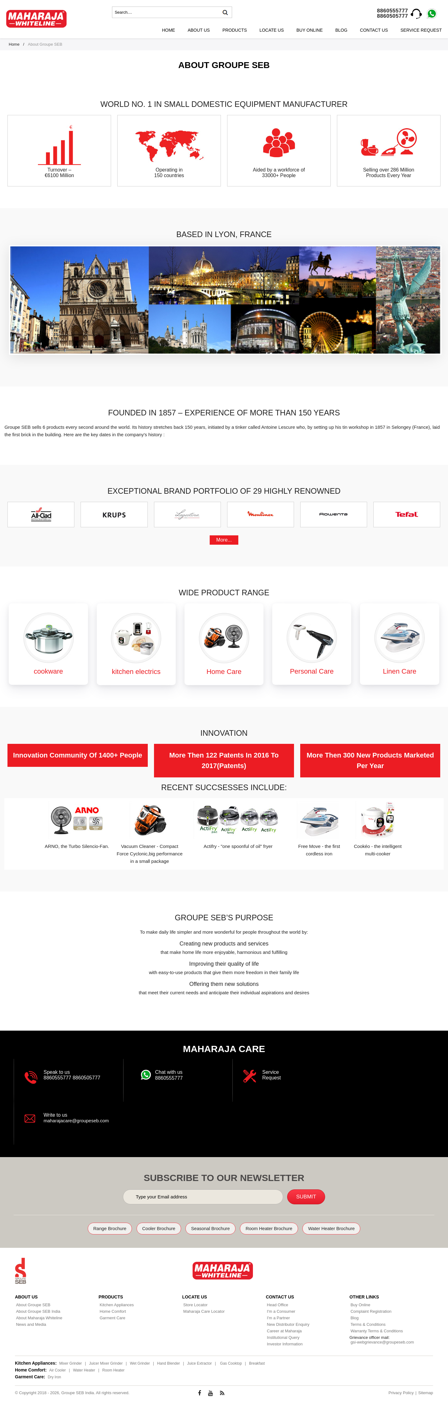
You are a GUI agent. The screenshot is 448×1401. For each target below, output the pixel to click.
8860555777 (392, 11)
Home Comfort (112, 1310)
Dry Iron (54, 1376)
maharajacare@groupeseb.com (78, 1120)
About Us (199, 30)
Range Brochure (95, 1228)
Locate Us (271, 30)
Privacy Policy (401, 1392)
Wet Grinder (140, 1363)
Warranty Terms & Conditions (375, 1330)
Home (168, 30)
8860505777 (392, 16)
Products (234, 30)
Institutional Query (282, 1337)
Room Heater (113, 1369)
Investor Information (283, 1343)
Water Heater (84, 1369)
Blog (341, 30)
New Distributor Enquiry (287, 1323)
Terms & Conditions (367, 1323)
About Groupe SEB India (37, 1310)
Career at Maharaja (283, 1330)
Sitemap (425, 1392)
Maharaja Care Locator (203, 1310)
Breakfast (257, 1363)
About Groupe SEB (32, 1304)
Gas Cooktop (231, 1363)
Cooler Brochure (151, 1228)
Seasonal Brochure (209, 1228)
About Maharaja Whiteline (38, 1317)
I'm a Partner (277, 1317)
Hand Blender (168, 1363)
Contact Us (374, 30)
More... (224, 540)
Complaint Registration (369, 1310)
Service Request (421, 30)
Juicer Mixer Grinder (106, 1363)
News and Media (30, 1323)
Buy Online (309, 30)
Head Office (276, 1304)
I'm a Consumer (280, 1310)
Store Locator (194, 1304)
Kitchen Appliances (116, 1304)
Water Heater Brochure (345, 1228)
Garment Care (111, 1317)
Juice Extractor (199, 1363)
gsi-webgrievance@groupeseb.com (381, 1341)
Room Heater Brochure (275, 1228)
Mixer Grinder (70, 1363)
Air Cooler (57, 1369)
